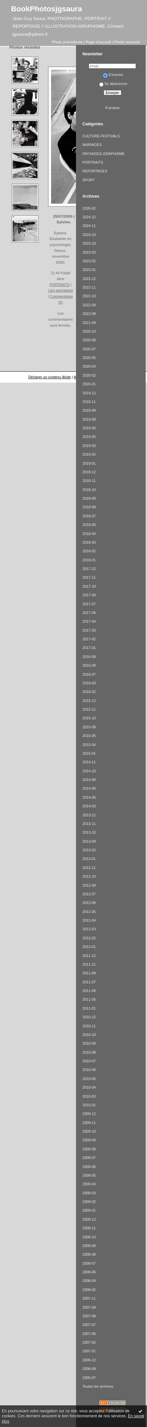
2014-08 (89, 780)
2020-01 (89, 384)
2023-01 (89, 270)
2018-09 (89, 498)
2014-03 (89, 806)
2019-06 (89, 428)
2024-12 (89, 217)
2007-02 (89, 1342)
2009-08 (89, 1149)
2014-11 (89, 762)
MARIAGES (92, 145)
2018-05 (89, 525)
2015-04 (89, 745)
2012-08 (89, 885)
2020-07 (89, 349)
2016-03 (89, 683)
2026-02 (89, 208)
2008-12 (89, 1219)
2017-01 (89, 648)
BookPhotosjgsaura (46, 8)
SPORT (89, 180)
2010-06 (89, 1070)
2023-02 (89, 261)
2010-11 (89, 1026)
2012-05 (89, 912)
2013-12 (89, 815)
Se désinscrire (113, 84)
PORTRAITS (59, 285)
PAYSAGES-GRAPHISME (104, 154)
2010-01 (89, 1105)
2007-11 (89, 1298)
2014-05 (89, 797)
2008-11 (89, 1228)
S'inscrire (113, 75)
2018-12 (89, 472)
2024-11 (89, 226)
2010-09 (89, 1043)
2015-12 (89, 701)
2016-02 (89, 692)
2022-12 (89, 279)
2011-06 (89, 991)
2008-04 (89, 1281)
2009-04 (89, 1184)
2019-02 (89, 454)
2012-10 (89, 876)
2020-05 (89, 358)
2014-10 (89, 771)
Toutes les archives (98, 1386)
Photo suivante (127, 42)
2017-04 (89, 621)
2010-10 (89, 1035)
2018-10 (89, 490)
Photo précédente (67, 42)
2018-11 (89, 481)
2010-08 (89, 1052)
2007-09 (89, 1307)
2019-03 (89, 446)
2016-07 (89, 674)
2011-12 (89, 956)
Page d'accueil (98, 42)
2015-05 (89, 736)
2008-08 (89, 1254)
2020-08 (89, 340)
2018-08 (89, 507)
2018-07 (89, 516)
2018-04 (89, 534)
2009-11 (89, 1123)
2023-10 (89, 243)
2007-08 (89, 1316)
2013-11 (89, 824)
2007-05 (89, 1334)
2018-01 (89, 560)
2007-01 (89, 1351)
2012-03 (89, 929)
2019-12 (89, 393)
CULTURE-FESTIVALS (101, 136)
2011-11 (89, 964)
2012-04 (89, 920)
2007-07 (89, 1325)
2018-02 (89, 551)
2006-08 (89, 1369)
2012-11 (89, 868)
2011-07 (89, 982)
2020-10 (89, 331)
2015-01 (89, 753)
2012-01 (89, 947)
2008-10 (89, 1237)
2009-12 (89, 1114)
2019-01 (89, 463)
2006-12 (89, 1360)
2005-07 (89, 1378)
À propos (112, 108)
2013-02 (89, 850)
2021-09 (89, 323)
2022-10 (89, 296)
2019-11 (89, 402)
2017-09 (89, 595)
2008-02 (89, 1290)
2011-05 (89, 999)
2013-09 (89, 841)
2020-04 (89, 366)
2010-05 (89, 1079)
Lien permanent (60, 290)
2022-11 (89, 287)
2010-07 (89, 1061)
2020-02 (89, 375)
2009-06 (89, 1167)
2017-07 (89, 604)
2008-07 (89, 1263)
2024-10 (89, 235)
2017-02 (89, 639)
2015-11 (89, 709)
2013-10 (89, 832)
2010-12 (89, 1017)
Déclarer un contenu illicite (49, 377)
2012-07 (89, 894)
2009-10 (89, 1131)
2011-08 (89, 973)
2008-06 (89, 1272)
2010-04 (89, 1087)
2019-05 (89, 437)
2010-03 (89, 1096)
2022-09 (89, 305)
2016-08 (89, 665)
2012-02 (89, 938)
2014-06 (89, 788)
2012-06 (89, 903)
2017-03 (89, 630)
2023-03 (89, 252)
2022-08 (89, 314)
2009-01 (89, 1210)
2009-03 (89, 1193)
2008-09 (89, 1246)
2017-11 (89, 577)
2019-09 (89, 410)
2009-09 (89, 1140)
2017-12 (89, 569)
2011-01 (89, 1008)
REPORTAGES (95, 171)
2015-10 (89, 718)
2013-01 (89, 859)
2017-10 (89, 586)
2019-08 (89, 419)
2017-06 (89, 613)
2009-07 (89, 1158)
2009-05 (89, 1175)
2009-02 (89, 1202)
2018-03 (89, 542)
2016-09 (89, 657)
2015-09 (89, 727)
